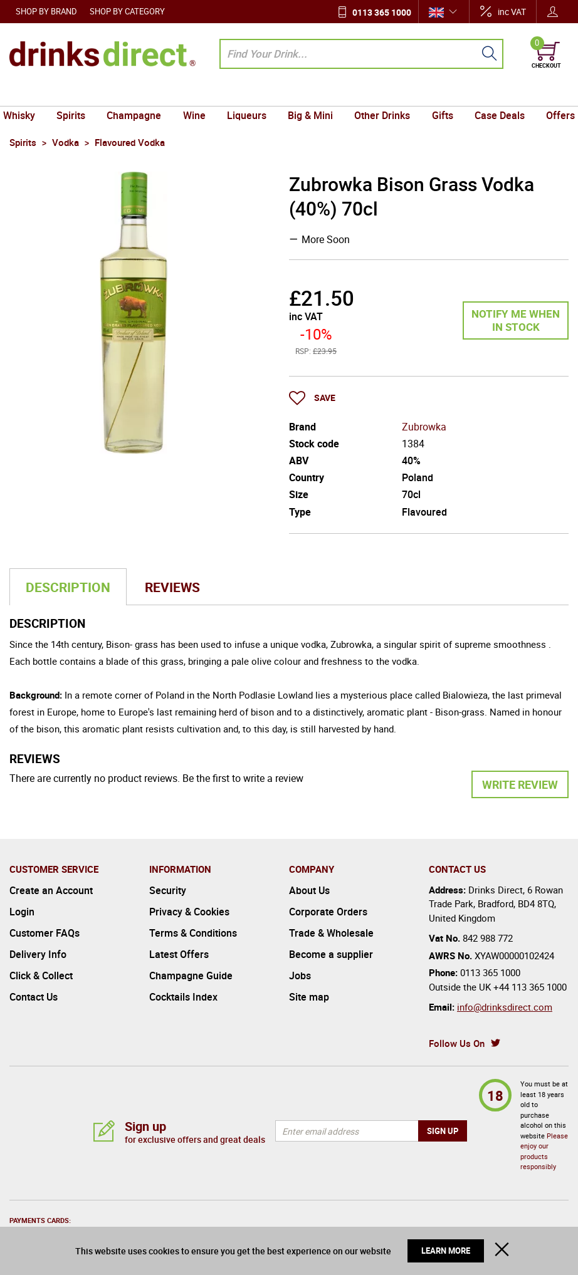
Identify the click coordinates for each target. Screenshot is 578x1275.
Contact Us (33, 997)
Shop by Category (127, 11)
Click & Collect (41, 975)
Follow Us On (457, 1043)
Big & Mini (309, 94)
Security (167, 890)
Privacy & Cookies (189, 912)
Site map (309, 997)
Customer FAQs (44, 933)
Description (68, 587)
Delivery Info (37, 954)
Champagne (139, 94)
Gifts (437, 94)
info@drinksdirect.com (504, 1007)
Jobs (300, 975)
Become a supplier (331, 954)
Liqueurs (248, 94)
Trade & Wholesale (331, 933)
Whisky (29, 94)
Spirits (78, 94)
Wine (197, 94)
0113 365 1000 (381, 12)
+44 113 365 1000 (530, 987)
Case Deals (492, 94)
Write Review (520, 784)
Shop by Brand (46, 11)
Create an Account (51, 890)
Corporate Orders (328, 912)
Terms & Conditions (193, 933)
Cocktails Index (183, 997)
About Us (309, 890)
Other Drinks (379, 94)
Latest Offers (179, 954)
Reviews (172, 587)
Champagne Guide (191, 975)
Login (21, 912)
